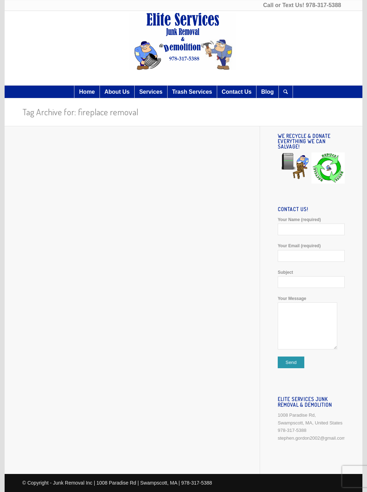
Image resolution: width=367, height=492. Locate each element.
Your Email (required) (311, 252)
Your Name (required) (311, 226)
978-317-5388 (323, 5)
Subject (311, 279)
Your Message (311, 322)
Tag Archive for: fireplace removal (80, 111)
